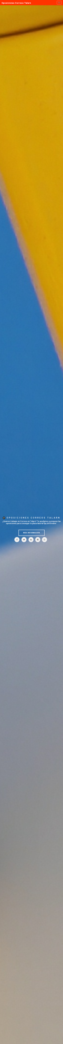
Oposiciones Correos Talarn (16, 3)
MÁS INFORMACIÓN (31, 533)
